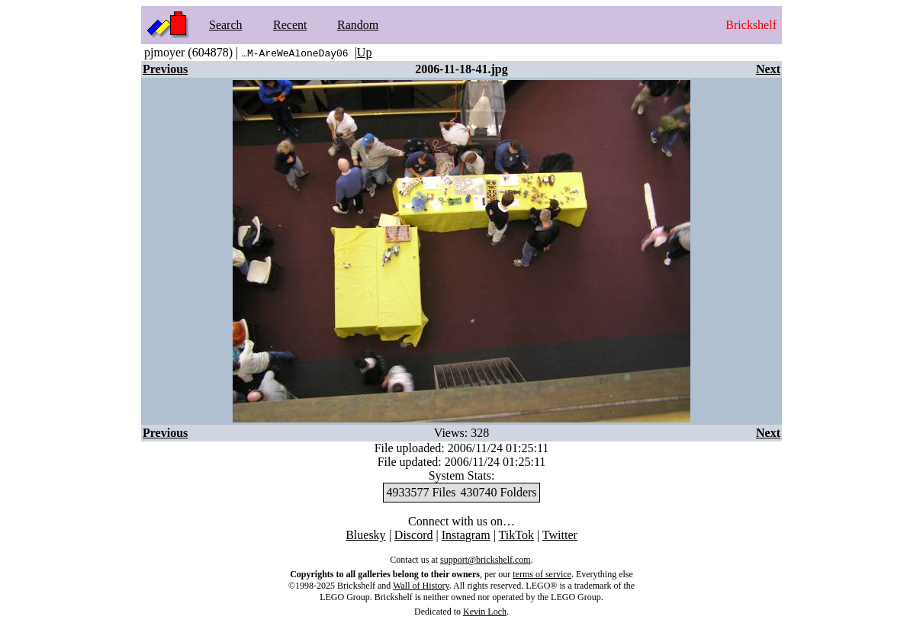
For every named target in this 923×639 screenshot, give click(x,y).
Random (357, 24)
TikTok (516, 534)
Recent (290, 24)
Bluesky (365, 534)
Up (364, 52)
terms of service (542, 574)
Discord (413, 534)
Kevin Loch (485, 611)
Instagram (466, 534)
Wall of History (421, 585)
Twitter (559, 534)
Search (226, 24)
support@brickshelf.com (485, 559)
